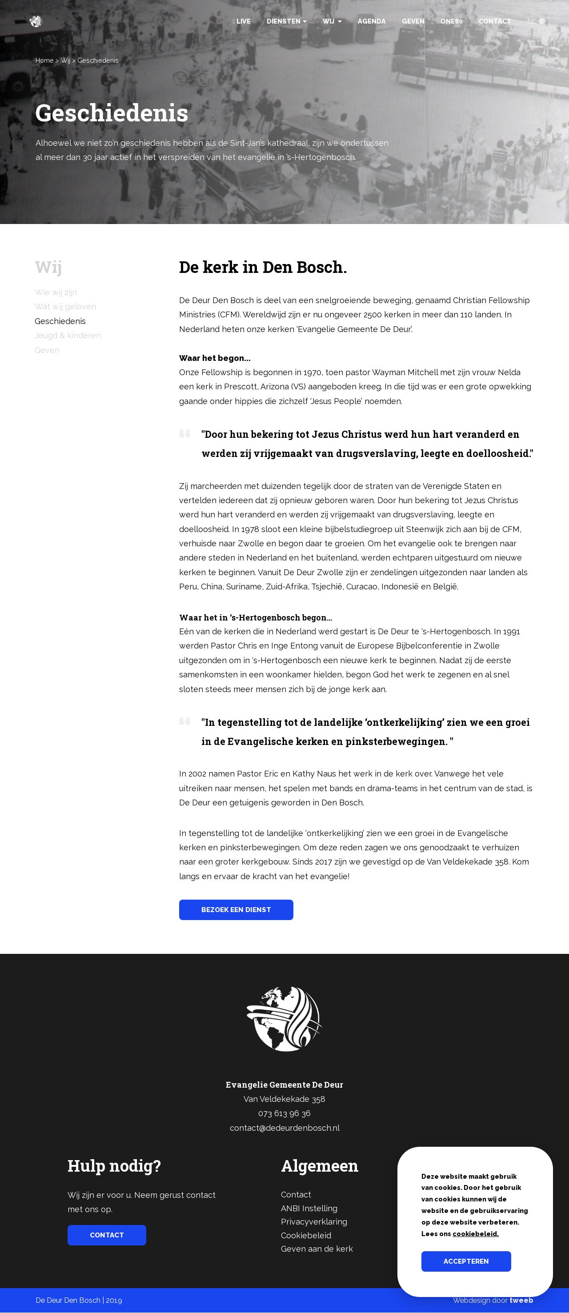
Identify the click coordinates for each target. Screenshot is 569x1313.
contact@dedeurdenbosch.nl (285, 1128)
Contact (495, 21)
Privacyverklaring (314, 1222)
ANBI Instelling (309, 1208)
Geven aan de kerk (317, 1249)
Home (45, 60)
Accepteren (468, 1261)
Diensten (287, 21)
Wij (332, 21)
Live (242, 21)
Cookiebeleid (306, 1236)
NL (536, 21)
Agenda (372, 21)
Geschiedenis (98, 60)
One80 (452, 21)
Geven (413, 21)
